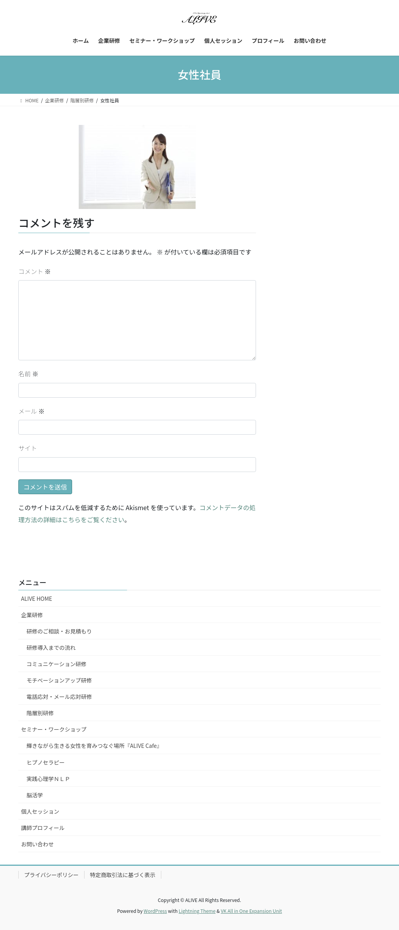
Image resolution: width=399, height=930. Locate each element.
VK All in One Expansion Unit (251, 910)
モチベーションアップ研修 (59, 680)
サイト (27, 448)
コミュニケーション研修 (56, 664)
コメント (34, 271)
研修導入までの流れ (51, 647)
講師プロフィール (43, 828)
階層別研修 (40, 713)
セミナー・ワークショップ (54, 729)
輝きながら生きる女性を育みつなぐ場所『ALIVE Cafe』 (94, 745)
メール (31, 411)
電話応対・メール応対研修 (59, 696)
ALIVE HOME (36, 598)
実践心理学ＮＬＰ (48, 779)
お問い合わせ (37, 844)
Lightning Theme (196, 910)
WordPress (155, 910)
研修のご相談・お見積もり (59, 631)
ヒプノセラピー (45, 762)
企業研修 (32, 615)
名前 (28, 373)
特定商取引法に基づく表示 (122, 875)
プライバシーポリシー (51, 875)
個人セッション (40, 811)
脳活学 (34, 795)
